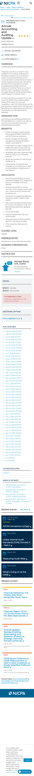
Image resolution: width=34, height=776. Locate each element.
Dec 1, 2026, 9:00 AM (13, 414)
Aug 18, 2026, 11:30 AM (14, 364)
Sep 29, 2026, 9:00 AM (13, 381)
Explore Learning (17, 7)
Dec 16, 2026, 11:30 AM (13, 427)
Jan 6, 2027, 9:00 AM (13, 436)
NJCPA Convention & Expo (16, 526)
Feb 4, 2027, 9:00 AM (13, 447)
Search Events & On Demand (9, 9)
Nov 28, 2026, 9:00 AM (14, 411)
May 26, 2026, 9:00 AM (14, 331)
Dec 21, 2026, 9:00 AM (13, 430)
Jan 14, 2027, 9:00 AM (13, 438)
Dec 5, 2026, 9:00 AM (13, 419)
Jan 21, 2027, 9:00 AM (13, 441)
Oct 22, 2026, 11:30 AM (13, 392)
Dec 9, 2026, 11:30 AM (13, 422)
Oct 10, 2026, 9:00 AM (13, 386)
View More (24, 510)
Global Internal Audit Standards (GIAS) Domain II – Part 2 (16, 542)
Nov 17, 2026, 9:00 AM (13, 405)
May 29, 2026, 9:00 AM (14, 334)
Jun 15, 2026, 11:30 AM (13, 342)
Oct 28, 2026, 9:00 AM (13, 395)
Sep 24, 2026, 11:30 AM (14, 378)
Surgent (6, 473)
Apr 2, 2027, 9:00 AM (13, 455)
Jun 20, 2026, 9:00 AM (14, 345)
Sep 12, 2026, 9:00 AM (13, 375)
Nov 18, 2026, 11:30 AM (13, 408)
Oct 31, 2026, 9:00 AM (13, 397)
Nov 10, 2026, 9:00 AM (13, 403)
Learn (8, 7)
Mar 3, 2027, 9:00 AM (13, 452)
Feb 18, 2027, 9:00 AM (13, 450)
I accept (27, 760)
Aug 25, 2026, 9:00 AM (14, 367)
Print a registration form (11, 318)
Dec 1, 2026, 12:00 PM (13, 416)
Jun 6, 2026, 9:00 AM (13, 337)
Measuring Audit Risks (14, 558)
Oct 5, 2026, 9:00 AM (13, 383)
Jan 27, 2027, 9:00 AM (13, 444)
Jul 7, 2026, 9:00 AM (13, 353)
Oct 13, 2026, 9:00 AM (13, 389)
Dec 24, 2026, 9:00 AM (14, 433)
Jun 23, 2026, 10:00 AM (14, 348)
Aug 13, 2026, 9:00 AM (13, 361)
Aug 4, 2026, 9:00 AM (13, 359)
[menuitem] (8, 700)
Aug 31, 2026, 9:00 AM (13, 370)
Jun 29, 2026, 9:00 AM (13, 351)
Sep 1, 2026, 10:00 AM (13, 373)
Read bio (17, 271)
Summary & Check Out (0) (22, 18)
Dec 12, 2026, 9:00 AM (13, 425)
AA (17, 59)
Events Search (7, 16)
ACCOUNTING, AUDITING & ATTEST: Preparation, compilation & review (18, 501)
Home (2, 7)
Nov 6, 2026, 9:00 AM (13, 400)
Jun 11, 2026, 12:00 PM (13, 339)
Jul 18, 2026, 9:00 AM (13, 356)
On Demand (10, 458)
